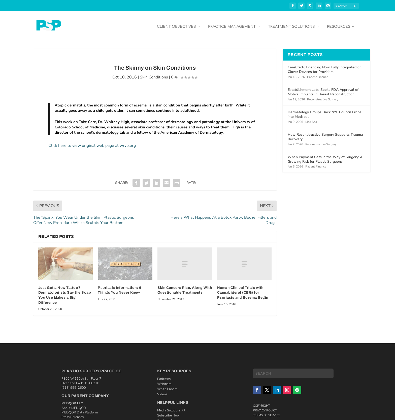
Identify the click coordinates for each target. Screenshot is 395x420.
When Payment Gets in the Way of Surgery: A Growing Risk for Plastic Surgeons (325, 155)
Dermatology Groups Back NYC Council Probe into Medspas (324, 111)
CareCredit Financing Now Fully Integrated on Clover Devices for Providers (324, 66)
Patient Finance (317, 73)
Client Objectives (176, 23)
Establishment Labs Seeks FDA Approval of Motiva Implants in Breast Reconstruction (323, 88)
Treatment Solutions (291, 23)
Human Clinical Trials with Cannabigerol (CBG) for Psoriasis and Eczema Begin (242, 289)
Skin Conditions (154, 73)
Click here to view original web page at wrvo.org (92, 142)
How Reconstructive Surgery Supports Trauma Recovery (325, 133)
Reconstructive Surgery (322, 96)
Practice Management (232, 23)
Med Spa (311, 118)
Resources (338, 23)
